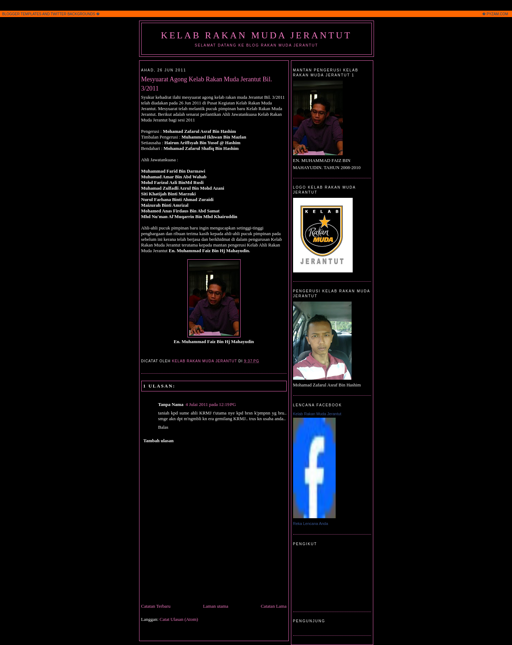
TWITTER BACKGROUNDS (73, 14)
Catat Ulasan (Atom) (179, 619)
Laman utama (215, 606)
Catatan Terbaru (156, 606)
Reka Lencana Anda (310, 523)
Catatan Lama (274, 606)
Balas (163, 427)
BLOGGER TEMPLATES (22, 14)
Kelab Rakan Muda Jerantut (256, 35)
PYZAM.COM (497, 14)
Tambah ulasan (158, 440)
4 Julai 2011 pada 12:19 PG (211, 404)
